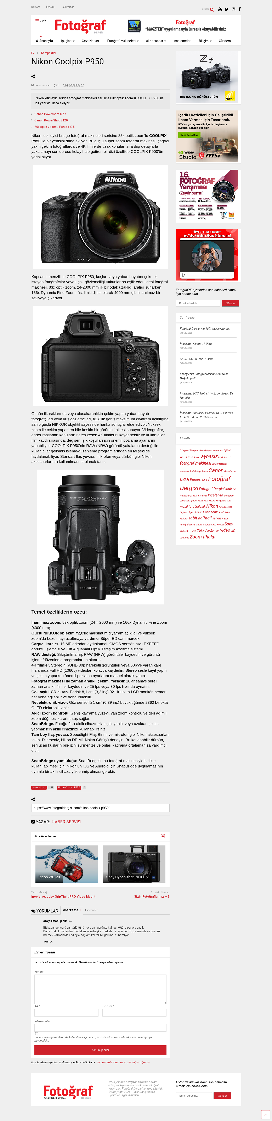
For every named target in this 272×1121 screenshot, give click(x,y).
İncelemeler (182, 41)
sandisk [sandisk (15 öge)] (217, 518)
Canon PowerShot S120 (51, 120)
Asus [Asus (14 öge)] (183, 457)
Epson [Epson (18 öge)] (195, 480)
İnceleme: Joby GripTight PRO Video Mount (63, 896)
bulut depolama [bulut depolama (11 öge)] (199, 471)
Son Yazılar (188, 317)
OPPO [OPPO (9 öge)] (199, 512)
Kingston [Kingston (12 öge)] (221, 500)
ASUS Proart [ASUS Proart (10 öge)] (194, 457)
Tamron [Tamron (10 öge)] (184, 530)
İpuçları (68, 41)
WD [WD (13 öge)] (233, 530)
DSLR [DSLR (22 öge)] (184, 479)
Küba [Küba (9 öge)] (229, 500)
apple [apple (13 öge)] (227, 450)
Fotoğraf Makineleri (123, 41)
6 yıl (70, 921)
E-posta (108, 1011)
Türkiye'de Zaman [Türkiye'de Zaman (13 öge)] (208, 530)
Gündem (225, 41)
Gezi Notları (90, 41)
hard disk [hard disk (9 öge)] (202, 495)
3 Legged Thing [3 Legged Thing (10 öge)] (188, 450)
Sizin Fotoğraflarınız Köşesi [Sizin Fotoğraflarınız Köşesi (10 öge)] (210, 524)
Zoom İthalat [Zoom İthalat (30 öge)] (203, 537)
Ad (37, 1011)
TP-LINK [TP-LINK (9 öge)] (192, 531)
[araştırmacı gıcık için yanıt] (47, 941)
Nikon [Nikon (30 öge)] (212, 506)
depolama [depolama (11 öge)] (230, 471)
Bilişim (205, 41)
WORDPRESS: (72, 910)
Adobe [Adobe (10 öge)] (199, 450)
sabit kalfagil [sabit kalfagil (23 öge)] (200, 518)
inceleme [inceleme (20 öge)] (215, 495)
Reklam (35, 7)
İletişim (50, 7)
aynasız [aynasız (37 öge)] (209, 456)
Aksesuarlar (156, 41)
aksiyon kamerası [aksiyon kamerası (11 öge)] (213, 450)
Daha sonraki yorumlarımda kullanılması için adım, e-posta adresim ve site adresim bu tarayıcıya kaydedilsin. (93, 1044)
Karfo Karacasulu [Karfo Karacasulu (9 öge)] (206, 500)
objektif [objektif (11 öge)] (192, 512)
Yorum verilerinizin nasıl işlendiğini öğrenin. (123, 1067)
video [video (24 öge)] (225, 530)
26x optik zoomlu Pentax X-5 (54, 126)
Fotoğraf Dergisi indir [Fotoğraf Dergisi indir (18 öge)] (215, 489)
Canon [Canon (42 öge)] (216, 470)
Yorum (39, 972)
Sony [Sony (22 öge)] (229, 524)
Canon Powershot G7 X (50, 114)
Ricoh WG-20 (49, 877)
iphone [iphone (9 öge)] (194, 500)
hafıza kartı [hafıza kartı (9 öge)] (192, 495)
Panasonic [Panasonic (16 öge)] (211, 512)
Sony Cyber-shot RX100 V (127, 877)
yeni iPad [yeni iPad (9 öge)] (184, 537)
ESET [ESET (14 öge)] (204, 480)
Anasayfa (44, 41)
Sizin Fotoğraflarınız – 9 (152, 896)
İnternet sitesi (42, 1026)
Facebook (91, 910)
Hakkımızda (67, 7)
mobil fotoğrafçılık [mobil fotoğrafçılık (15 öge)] (193, 506)
